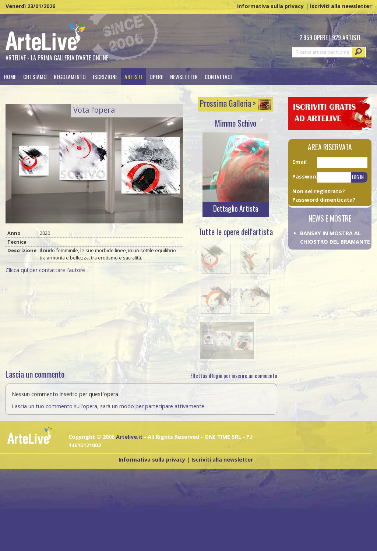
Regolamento (70, 76)
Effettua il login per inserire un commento (233, 375)
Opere (156, 76)
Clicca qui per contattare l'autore (45, 269)
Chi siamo (35, 76)
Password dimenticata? (324, 199)
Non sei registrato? (318, 191)
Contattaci (218, 76)
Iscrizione (105, 76)
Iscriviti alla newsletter (340, 6)
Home (10, 76)
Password (304, 176)
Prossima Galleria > (235, 103)
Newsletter (184, 76)
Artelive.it (129, 436)
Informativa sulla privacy (270, 6)
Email (299, 161)
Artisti (133, 76)
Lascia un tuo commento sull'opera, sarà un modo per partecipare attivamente (108, 406)
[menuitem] (10, 76)
